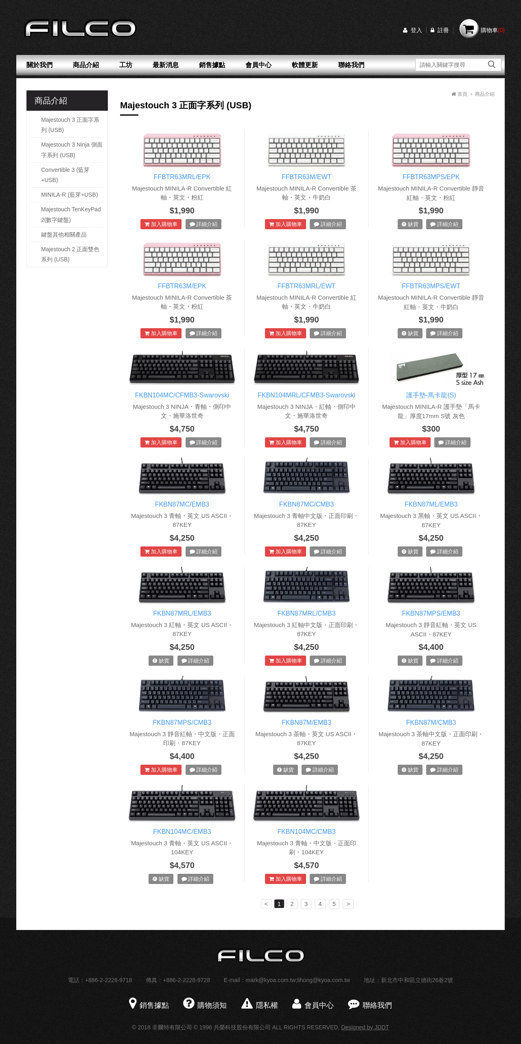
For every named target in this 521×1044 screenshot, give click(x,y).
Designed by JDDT (365, 1027)
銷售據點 (212, 64)
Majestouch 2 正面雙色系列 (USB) (70, 254)
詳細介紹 (204, 224)
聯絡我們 (351, 64)
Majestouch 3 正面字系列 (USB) (70, 124)
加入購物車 (160, 224)
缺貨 (410, 224)
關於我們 (39, 64)
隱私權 (259, 1005)
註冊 (440, 30)
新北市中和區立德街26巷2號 (417, 980)
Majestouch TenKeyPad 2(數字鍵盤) (71, 214)
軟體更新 (305, 64)
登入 (412, 30)
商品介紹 (86, 64)
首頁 (459, 94)
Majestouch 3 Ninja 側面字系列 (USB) (72, 149)
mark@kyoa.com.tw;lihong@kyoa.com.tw (298, 980)
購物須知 (205, 1005)
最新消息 (166, 64)
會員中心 (258, 64)
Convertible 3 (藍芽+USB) (65, 175)
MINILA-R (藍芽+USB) (69, 194)
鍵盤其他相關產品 (64, 234)
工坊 (125, 64)
